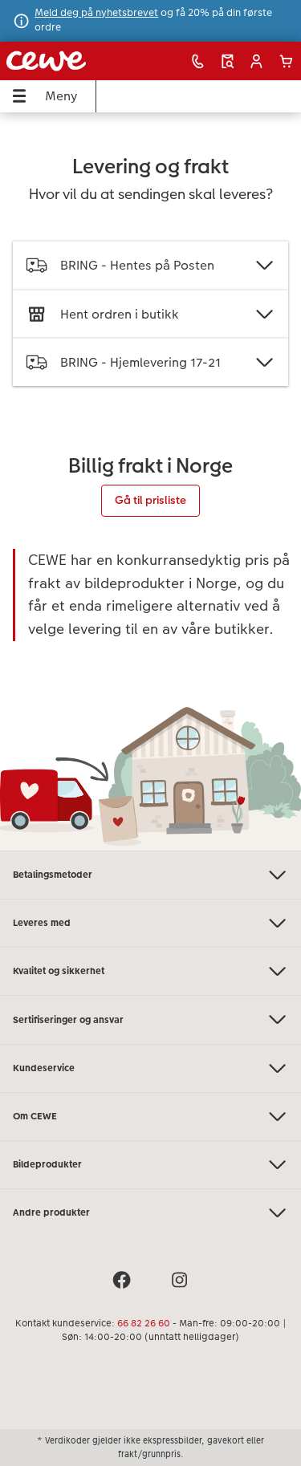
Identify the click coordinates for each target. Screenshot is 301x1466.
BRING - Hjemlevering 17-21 (150, 362)
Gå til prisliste (150, 500)
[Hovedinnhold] (150, 481)
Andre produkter (150, 1213)
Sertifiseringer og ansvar (150, 1019)
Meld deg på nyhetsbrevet (96, 13)
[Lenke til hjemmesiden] (63, 61)
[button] (256, 61)
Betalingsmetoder (150, 875)
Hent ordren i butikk (150, 314)
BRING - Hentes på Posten (150, 265)
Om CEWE (150, 1116)
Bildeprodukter (150, 1165)
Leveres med (150, 923)
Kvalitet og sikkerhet (150, 971)
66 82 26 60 (143, 1323)
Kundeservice (150, 1068)
